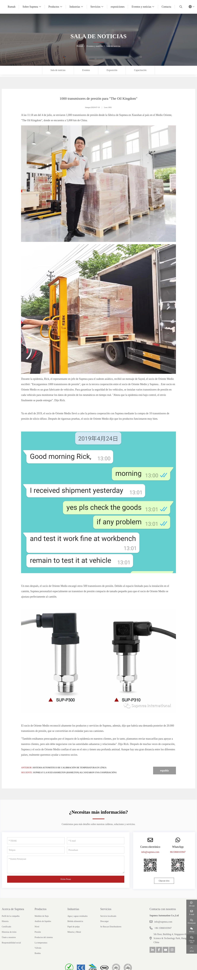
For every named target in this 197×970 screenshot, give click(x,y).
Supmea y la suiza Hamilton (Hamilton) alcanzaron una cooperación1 (75, 772)
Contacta (166, 6)
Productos (53, 6)
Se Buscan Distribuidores (110, 927)
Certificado (6, 927)
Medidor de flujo (42, 916)
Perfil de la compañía (10, 916)
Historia (5, 921)
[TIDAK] (36, 840)
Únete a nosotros (9, 937)
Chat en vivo (164, 881)
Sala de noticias (58, 70)
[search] (180, 6)
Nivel (37, 927)
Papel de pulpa (73, 927)
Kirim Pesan (66, 879)
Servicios (95, 6)
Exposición (112, 70)
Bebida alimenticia (75, 921)
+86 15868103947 (163, 928)
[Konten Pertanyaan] (65, 864)
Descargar (104, 921)
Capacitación (140, 70)
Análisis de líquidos (43, 921)
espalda (164, 770)
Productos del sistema (44, 937)
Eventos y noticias (141, 6)
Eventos (86, 70)
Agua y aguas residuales (77, 916)
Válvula (38, 948)
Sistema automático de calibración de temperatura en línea (70, 768)
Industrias (74, 6)
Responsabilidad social (11, 943)
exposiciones (117, 6)
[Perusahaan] (95, 850)
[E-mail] (95, 840)
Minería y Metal (74, 932)
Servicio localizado (108, 916)
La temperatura (41, 943)
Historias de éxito (9, 932)
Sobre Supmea (30, 6)
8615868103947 (178, 852)
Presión (38, 932)
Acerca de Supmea (13, 909)
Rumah (11, 6)
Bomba (37, 953)
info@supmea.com (150, 852)
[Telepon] (36, 850)
